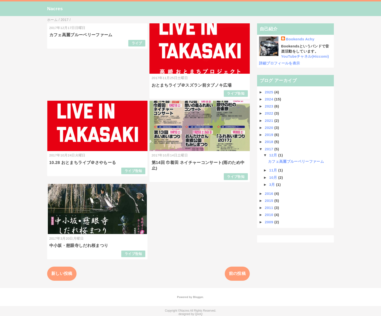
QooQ (199, 314)
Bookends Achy (300, 39)
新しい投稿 (61, 273)
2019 (269, 135)
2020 (269, 128)
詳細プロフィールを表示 (279, 63)
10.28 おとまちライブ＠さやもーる (82, 162)
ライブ (137, 43)
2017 (269, 149)
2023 (269, 106)
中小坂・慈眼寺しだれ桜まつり (78, 245)
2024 (269, 99)
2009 (269, 222)
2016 (269, 193)
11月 (273, 170)
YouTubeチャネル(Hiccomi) (305, 56)
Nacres (55, 8)
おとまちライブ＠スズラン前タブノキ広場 (192, 85)
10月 (273, 177)
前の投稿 (237, 273)
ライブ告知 (235, 93)
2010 (269, 215)
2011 (269, 208)
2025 (269, 92)
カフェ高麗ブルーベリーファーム (81, 35)
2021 (269, 120)
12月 (273, 155)
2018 (269, 142)
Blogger (198, 297)
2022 (269, 113)
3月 (272, 184)
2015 (269, 201)
